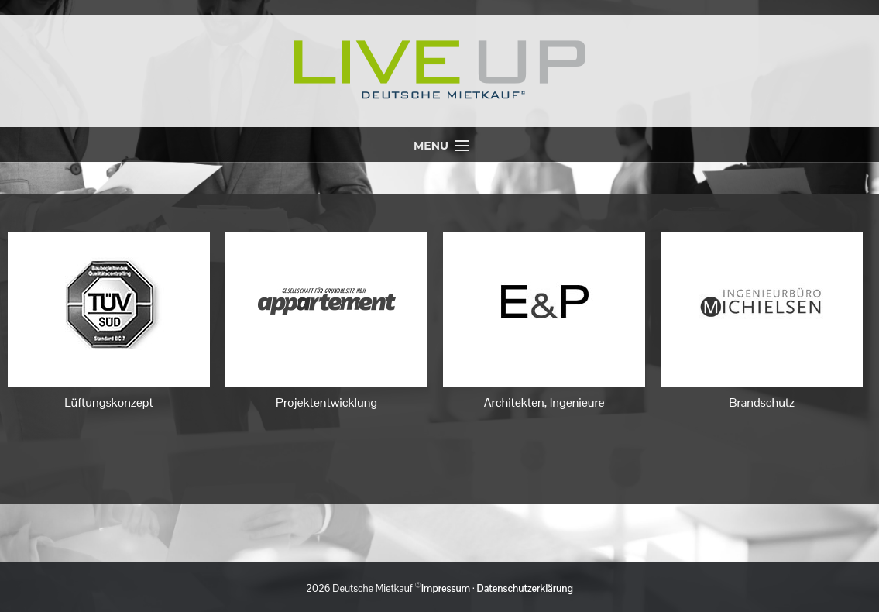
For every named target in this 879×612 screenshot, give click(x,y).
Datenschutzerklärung (525, 589)
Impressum (445, 589)
